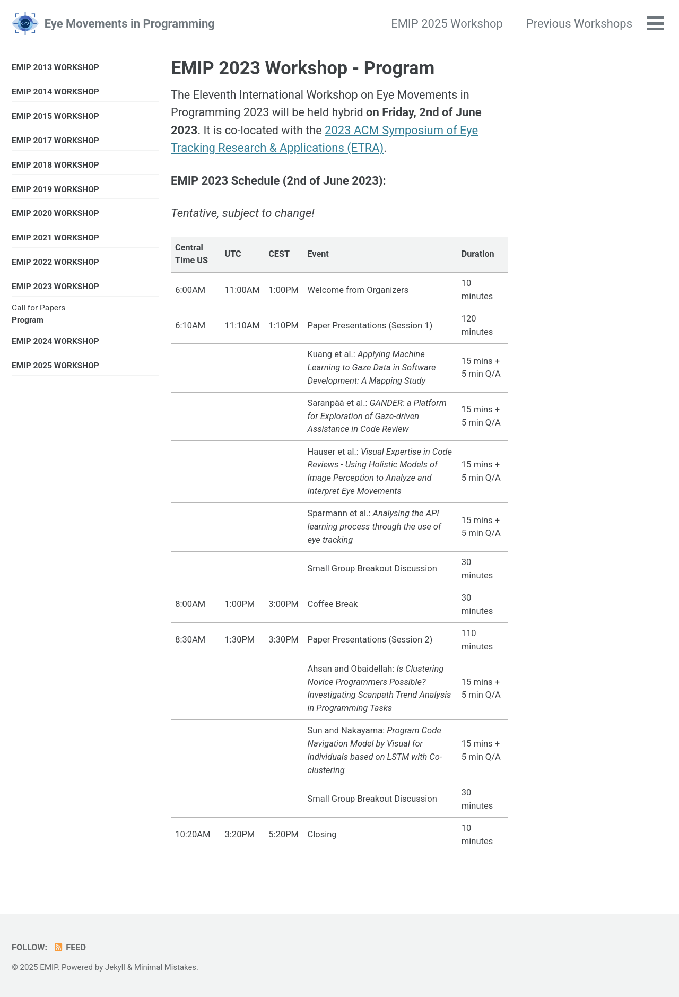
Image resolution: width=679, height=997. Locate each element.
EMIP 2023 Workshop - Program (302, 68)
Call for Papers (38, 310)
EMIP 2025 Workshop (446, 23)
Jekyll (115, 968)
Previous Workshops (579, 23)
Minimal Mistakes (166, 968)
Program (27, 322)
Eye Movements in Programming (130, 23)
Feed (70, 948)
